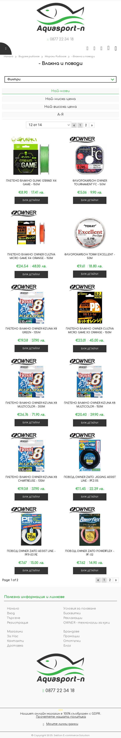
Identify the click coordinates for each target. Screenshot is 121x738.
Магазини (15, 631)
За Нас (12, 636)
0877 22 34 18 (62, 39)
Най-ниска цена (60, 99)
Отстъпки (72, 640)
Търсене (13, 618)
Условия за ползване (79, 608)
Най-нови (60, 91)
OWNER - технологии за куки (86, 622)
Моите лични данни (62, 723)
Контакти (15, 640)
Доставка (15, 645)
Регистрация (17, 622)
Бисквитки (72, 613)
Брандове (71, 631)
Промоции (71, 636)
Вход (11, 613)
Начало (13, 608)
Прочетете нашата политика (61, 716)
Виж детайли (31, 200)
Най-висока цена (60, 107)
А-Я (60, 114)
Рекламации (72, 618)
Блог (67, 645)
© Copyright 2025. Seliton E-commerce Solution (60, 735)
